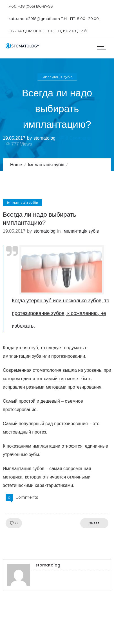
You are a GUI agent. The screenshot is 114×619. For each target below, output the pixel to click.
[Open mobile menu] (102, 47)
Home (16, 164)
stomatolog (44, 137)
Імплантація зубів (46, 164)
